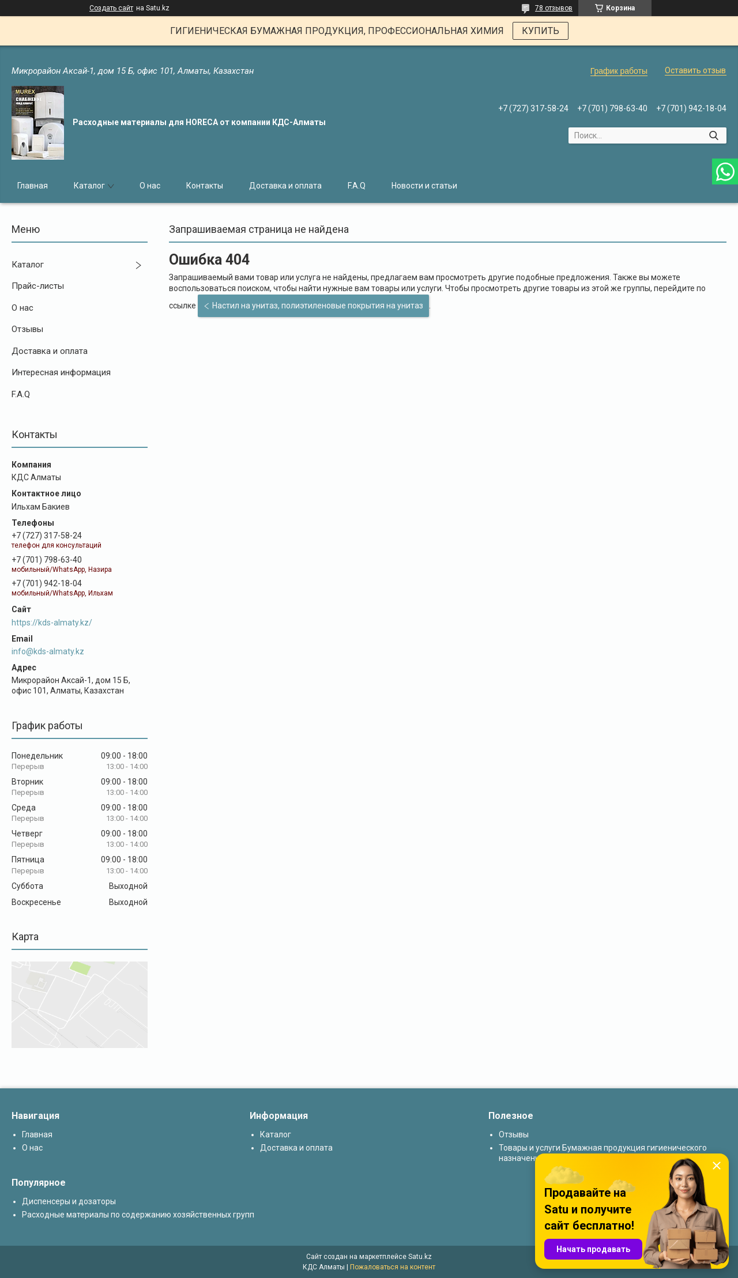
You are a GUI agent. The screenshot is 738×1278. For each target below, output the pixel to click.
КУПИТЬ (540, 30)
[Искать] (713, 135)
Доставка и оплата (285, 185)
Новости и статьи (424, 185)
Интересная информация (61, 372)
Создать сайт (111, 8)
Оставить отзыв (695, 70)
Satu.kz (420, 1257)
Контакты (204, 185)
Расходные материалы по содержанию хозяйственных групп (138, 1214)
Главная (32, 185)
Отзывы (27, 329)
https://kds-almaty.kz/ (52, 622)
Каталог (89, 185)
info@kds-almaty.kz (48, 651)
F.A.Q (357, 185)
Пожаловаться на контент (392, 1267)
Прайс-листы (38, 286)
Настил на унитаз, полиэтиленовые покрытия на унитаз (317, 305)
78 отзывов (554, 8)
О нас (150, 185)
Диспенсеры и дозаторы (69, 1201)
